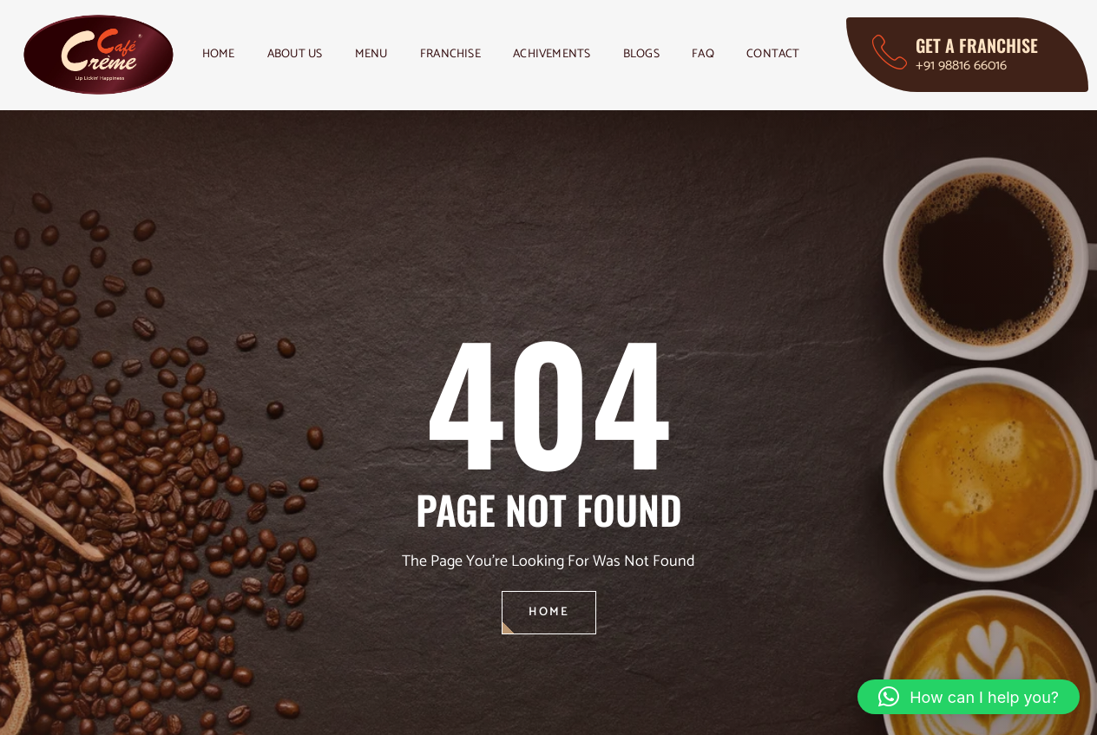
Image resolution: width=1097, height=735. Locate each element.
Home (219, 54)
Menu (380, 54)
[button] (968, 696)
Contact (797, 54)
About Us (300, 54)
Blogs (660, 54)
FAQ (725, 54)
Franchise (463, 54)
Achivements (567, 54)
